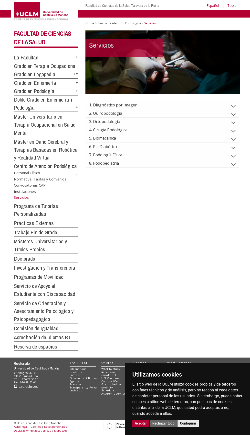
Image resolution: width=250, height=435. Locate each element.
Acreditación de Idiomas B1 (42, 337)
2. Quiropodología (109, 113)
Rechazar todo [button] (163, 423)
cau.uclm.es (26, 386)
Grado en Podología (34, 91)
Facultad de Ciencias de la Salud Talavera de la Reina (122, 5)
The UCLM (78, 363)
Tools (231, 5)
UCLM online (110, 378)
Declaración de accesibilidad (32, 430)
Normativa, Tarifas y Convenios (40, 178)
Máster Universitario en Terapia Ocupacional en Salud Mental (44, 124)
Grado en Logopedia (34, 74)
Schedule (107, 390)
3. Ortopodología (108, 121)
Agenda (75, 381)
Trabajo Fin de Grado (35, 232)
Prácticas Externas (34, 223)
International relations (78, 370)
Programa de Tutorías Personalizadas (36, 210)
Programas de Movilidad (38, 277)
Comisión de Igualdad (36, 328)
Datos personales (55, 426)
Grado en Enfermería (35, 82)
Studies (107, 363)
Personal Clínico (27, 172)
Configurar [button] (188, 423)
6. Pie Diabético (107, 146)
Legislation (77, 390)
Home (89, 23)
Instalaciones (25, 191)
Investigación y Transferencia (44, 267)
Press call (76, 384)
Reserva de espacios (35, 346)
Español (213, 5)
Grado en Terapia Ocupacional (45, 66)
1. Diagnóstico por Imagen (117, 105)
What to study (110, 369)
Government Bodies (84, 378)
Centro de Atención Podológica (45, 166)
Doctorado (24, 258)
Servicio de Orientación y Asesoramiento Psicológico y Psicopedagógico (43, 311)
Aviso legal (21, 426)
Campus (75, 375)
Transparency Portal (84, 387)
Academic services (114, 393)
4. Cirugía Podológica (112, 129)
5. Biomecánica (106, 138)
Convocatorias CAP (30, 185)
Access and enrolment (108, 373)
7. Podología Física (109, 155)
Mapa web (61, 430)
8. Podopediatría (108, 163)
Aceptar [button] (141, 423)
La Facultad (26, 57)
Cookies (36, 426)
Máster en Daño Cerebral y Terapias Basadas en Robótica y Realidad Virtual (46, 149)
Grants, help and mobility (112, 385)
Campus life (109, 381)
